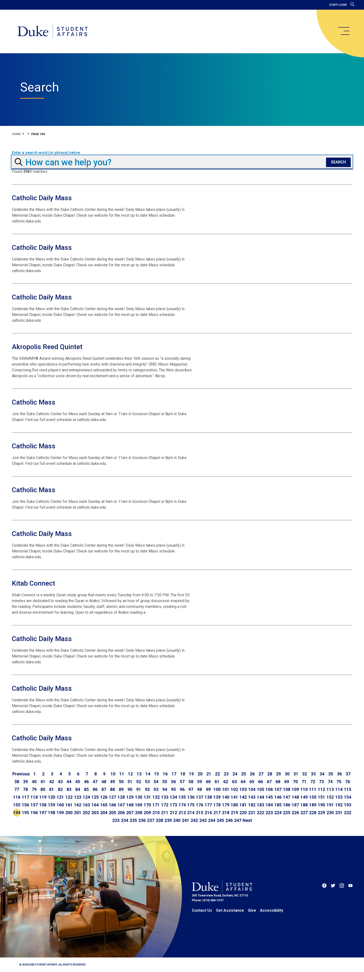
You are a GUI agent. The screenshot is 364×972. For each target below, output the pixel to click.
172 (164, 804)
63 (234, 781)
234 (124, 820)
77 (16, 789)
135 (182, 797)
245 (220, 820)
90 (129, 789)
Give (252, 910)
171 (156, 804)
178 (217, 804)
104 (251, 789)
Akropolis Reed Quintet (47, 347)
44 (69, 781)
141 (234, 797)
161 (69, 804)
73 (321, 781)
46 (86, 781)
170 (147, 804)
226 (295, 812)
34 (321, 773)
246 (229, 820)
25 (243, 773)
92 (147, 789)
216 (208, 812)
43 (60, 781)
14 (147, 773)
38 (16, 781)
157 (34, 804)
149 (304, 797)
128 (121, 797)
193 (347, 804)
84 (77, 789)
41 (42, 781)
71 (304, 781)
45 (77, 781)
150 (312, 797)
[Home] (53, 31)
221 (251, 812)
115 (347, 789)
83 (69, 789)
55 (164, 781)
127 (112, 797)
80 (42, 789)
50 (121, 781)
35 (330, 773)
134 (173, 797)
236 (142, 820)
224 (278, 812)
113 (330, 789)
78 (25, 789)
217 (217, 812)
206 (121, 812)
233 (115, 820)
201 (77, 812)
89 (121, 789)
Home (16, 134)
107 (278, 789)
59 (199, 781)
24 (234, 773)
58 (190, 781)
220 (243, 812)
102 (234, 789)
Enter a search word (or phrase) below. (46, 153)
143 (251, 797)
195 (25, 812)
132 (156, 797)
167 (121, 804)
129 (130, 797)
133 (164, 797)
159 (51, 804)
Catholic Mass (33, 402)
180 (234, 804)
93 (156, 789)
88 (112, 789)
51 (129, 781)
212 (173, 812)
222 (260, 812)
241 (185, 820)
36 (339, 773)
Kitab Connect (33, 583)
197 (42, 812)
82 (60, 789)
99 (208, 789)
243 (203, 820)
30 (287, 773)
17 (173, 773)
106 (269, 789)
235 (133, 820)
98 (199, 789)
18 (182, 773)
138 (208, 797)
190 (321, 804)
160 (60, 804)
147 (286, 797)
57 (182, 781)
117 (25, 797)
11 (121, 773)
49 (112, 781)
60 (208, 781)
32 (304, 773)
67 (269, 781)
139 (217, 797)
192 (338, 804)
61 (217, 781)
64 (243, 781)
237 (150, 820)
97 (190, 789)
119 (42, 797)
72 (312, 781)
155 (16, 804)
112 (321, 789)
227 (304, 812)
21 (208, 773)
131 (147, 797)
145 (269, 797)
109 (295, 789)
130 (138, 797)
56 (173, 781)
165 (103, 804)
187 (295, 804)
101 (225, 789)
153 (338, 797)
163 (86, 804)
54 (156, 781)
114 (338, 789)
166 (112, 804)
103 (243, 789)
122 (69, 797)
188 (304, 804)
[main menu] (343, 31)
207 (130, 812)
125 (95, 797)
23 (226, 773)
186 (286, 804)
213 (182, 812)
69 (286, 781)
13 (139, 773)
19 (191, 773)
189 (312, 804)
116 (16, 797)
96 (182, 789)
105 (260, 789)
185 (278, 804)
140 (225, 797)
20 (200, 773)
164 (95, 804)
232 (347, 812)
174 (182, 804)
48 (103, 781)
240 (176, 820)
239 (168, 820)
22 (217, 773)
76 (347, 781)
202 (86, 812)
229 (321, 812)
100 (217, 789)
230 (330, 812)
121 (60, 797)
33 (313, 773)
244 (211, 820)
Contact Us (202, 910)
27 (261, 773)
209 (147, 812)
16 (165, 773)
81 (51, 789)
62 (225, 781)
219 (234, 812)
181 (243, 804)
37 (348, 773)
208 (138, 812)
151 (321, 797)
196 (34, 812)
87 (103, 789)
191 (330, 804)
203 (95, 812)
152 (330, 797)
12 (130, 773)
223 (269, 812)
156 (25, 804)
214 (190, 812)
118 (34, 797)
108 (286, 789)
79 (34, 789)
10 (113, 773)
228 (312, 812)
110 (304, 789)
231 (338, 812)
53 (147, 781)
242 (194, 820)
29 (278, 773)
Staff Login (338, 5)
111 (312, 789)
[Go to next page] (247, 820)
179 (225, 804)
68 (277, 781)
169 (138, 804)
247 (237, 820)
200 (69, 812)
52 (138, 781)
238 (159, 820)
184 (269, 804)
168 (130, 804)
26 (252, 773)
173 (173, 804)
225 (286, 812)
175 (190, 804)
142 (243, 797)
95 (173, 789)
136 (190, 797)
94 (164, 789)
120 (51, 797)
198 (51, 812)
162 (77, 804)
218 (225, 812)
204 (103, 812)
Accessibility (271, 910)
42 (51, 781)
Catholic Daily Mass (42, 198)
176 (199, 804)
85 (86, 789)
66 (260, 781)
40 (34, 781)
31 (295, 773)
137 (199, 797)
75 (338, 781)
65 (251, 781)
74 (330, 781)
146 (278, 797)
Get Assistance (230, 910)
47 (95, 781)
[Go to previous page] (21, 774)
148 (295, 797)
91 (138, 789)
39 (25, 781)
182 (251, 804)
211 (164, 812)
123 (77, 797)
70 (295, 781)
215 (199, 812)
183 (260, 804)
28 (269, 773)
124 (86, 797)
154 (347, 797)
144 (260, 797)
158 (42, 804)
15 (156, 773)
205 (112, 812)
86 (95, 789)
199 (60, 812)
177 (208, 804)
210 (156, 812)
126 (103, 797)
